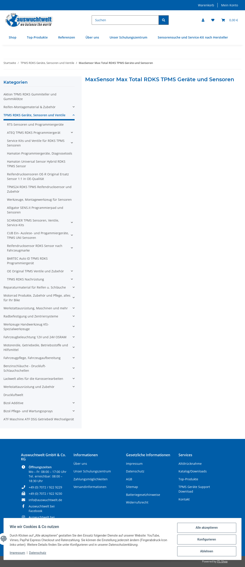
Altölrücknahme (190, 463)
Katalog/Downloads (192, 471)
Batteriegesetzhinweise (143, 495)
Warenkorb (206, 5)
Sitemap (132, 487)
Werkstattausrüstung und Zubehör (29, 387)
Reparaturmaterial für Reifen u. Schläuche (35, 287)
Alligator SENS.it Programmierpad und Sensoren (35, 210)
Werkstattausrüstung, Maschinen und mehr (36, 308)
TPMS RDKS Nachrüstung (25, 279)
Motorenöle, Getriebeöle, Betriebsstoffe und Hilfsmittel (36, 347)
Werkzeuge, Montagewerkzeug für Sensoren (39, 199)
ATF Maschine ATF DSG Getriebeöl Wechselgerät (39, 419)
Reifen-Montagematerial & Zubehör (30, 107)
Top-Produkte (37, 37)
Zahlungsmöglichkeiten (91, 479)
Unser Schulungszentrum (128, 37)
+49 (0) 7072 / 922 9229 (45, 487)
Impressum (18, 553)
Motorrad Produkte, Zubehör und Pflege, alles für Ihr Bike (37, 297)
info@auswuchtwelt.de (45, 500)
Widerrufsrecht (137, 502)
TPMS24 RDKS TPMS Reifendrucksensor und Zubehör (39, 189)
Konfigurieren (205, 540)
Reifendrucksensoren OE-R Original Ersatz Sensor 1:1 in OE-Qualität (38, 176)
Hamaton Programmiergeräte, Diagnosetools (39, 153)
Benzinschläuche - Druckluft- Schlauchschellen (25, 368)
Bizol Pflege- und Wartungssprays (28, 411)
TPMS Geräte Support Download (194, 489)
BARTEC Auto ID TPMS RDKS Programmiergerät (27, 260)
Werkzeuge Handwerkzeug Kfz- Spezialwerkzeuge (26, 326)
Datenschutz (38, 553)
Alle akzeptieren (205, 528)
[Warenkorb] (230, 20)
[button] (203, 20)
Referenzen (66, 37)
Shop (12, 37)
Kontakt (184, 499)
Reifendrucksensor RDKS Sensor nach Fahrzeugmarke (34, 248)
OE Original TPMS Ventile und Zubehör (35, 271)
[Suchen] (125, 20)
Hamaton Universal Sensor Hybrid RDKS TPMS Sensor (36, 163)
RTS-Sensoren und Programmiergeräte (35, 124)
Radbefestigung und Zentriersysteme (31, 316)
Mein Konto (229, 5)
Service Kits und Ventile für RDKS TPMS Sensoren (36, 143)
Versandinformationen (90, 487)
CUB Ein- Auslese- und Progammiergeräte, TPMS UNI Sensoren (38, 235)
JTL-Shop (222, 561)
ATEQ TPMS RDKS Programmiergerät (33, 132)
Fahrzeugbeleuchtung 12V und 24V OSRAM (35, 337)
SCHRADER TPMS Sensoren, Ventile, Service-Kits (33, 222)
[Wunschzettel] (213, 20)
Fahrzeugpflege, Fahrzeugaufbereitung (32, 358)
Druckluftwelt (13, 395)
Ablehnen (205, 551)
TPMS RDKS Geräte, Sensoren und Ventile (34, 115)
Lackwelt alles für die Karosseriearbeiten (33, 379)
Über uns (92, 37)
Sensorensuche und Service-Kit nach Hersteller (193, 37)
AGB (129, 479)
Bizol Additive (13, 403)
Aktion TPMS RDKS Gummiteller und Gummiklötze (30, 96)
